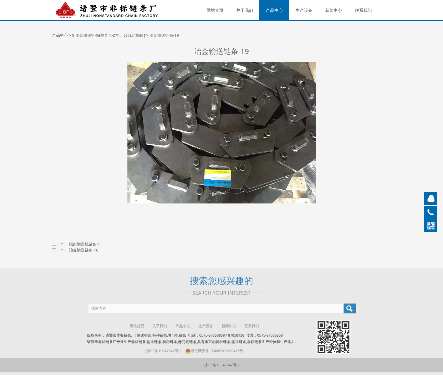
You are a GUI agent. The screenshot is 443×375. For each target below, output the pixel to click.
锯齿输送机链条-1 (84, 244)
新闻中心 (333, 10)
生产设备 (304, 10)
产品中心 (274, 10)
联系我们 (363, 10)
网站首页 (215, 10)
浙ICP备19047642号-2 (221, 365)
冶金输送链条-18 (84, 250)
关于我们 (244, 10)
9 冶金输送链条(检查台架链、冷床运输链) (108, 35)
